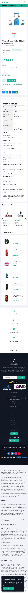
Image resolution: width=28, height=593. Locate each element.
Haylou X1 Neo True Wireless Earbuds (10, 551)
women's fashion (17, 508)
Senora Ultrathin (5, 531)
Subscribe (21, 377)
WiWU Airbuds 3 (13, 548)
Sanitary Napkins (5, 528)
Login (14, 418)
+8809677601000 (10, 403)
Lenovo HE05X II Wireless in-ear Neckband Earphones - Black (13, 546)
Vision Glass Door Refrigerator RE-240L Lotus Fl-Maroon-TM (19, 250)
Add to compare (17, 84)
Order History (14, 420)
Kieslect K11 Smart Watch (18, 239)
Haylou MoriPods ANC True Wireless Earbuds (16, 550)
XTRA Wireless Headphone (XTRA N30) (9, 544)
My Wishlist (14, 422)
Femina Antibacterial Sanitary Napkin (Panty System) (13, 530)
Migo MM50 (18, 555)
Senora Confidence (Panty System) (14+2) (14, 537)
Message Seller (16, 49)
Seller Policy (14, 430)
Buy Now (12, 80)
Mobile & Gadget (5, 542)
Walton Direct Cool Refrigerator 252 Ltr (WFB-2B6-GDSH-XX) (18, 296)
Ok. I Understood (8, 588)
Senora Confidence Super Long (8, 538)
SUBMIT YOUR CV (14, 440)
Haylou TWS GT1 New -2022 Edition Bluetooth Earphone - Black (13, 553)
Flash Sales (22, 5)
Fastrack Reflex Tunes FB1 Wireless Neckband (12, 555)
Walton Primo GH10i (17, 273)
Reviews (13, 99)
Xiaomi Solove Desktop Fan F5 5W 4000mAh (16, 574)
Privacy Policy (12, 583)
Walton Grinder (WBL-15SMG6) (18, 224)
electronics (3, 508)
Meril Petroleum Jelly (17, 261)
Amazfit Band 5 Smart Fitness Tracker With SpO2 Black (18, 284)
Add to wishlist (6, 84)
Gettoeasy (14, 486)
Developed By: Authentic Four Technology (10, 449)
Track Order (14, 424)
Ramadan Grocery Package (9, 5)
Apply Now (14, 433)
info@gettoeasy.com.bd (14, 406)
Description (5, 99)
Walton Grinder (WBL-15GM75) (6, 224)
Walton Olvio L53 (5, 576)
